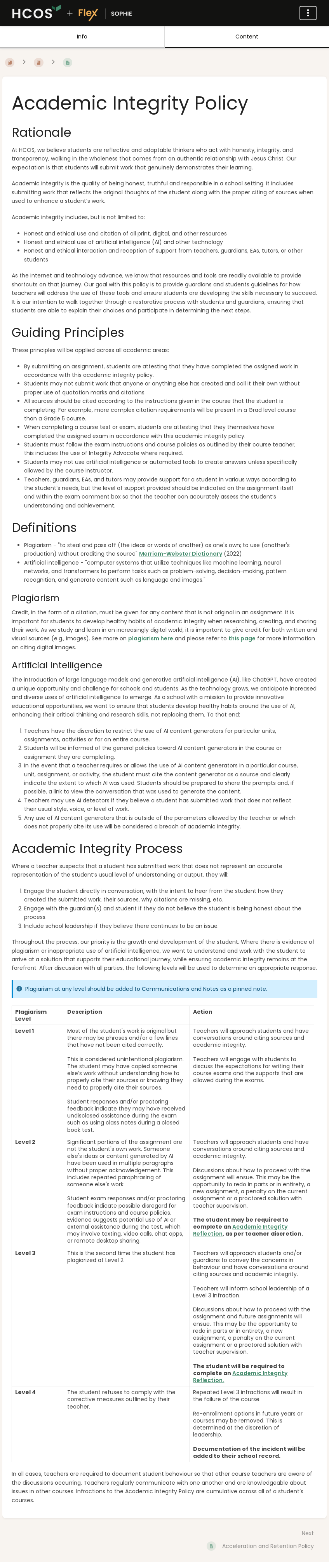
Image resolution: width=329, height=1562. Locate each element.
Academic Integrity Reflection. (240, 1376)
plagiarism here (150, 638)
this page (242, 638)
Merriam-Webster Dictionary (180, 554)
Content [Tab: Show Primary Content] (246, 36)
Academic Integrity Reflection (240, 1230)
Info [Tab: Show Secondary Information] (82, 36)
